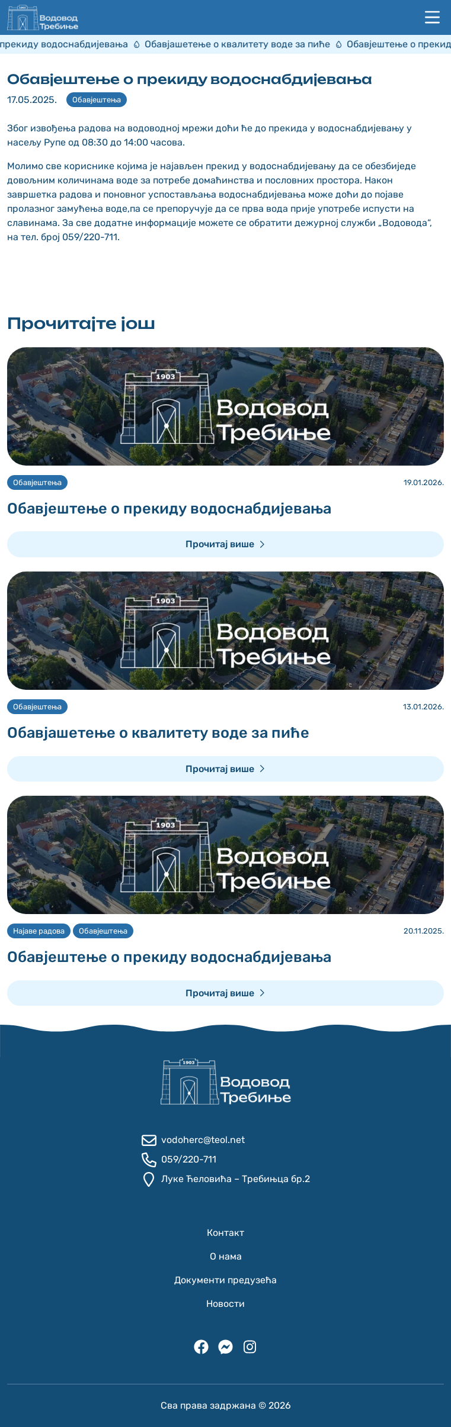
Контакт (225, 1232)
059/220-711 (179, 1159)
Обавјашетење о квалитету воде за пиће (251, 44)
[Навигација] (432, 18)
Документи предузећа (225, 1280)
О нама (226, 1256)
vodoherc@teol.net (193, 1140)
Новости (225, 1303)
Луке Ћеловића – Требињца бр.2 (226, 1179)
